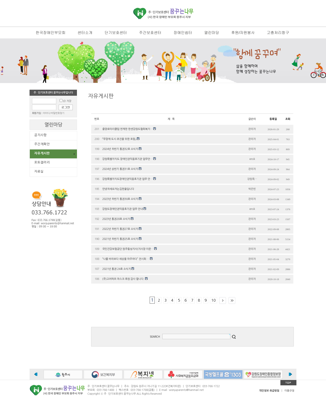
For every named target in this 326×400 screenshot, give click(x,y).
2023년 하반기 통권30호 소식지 (120, 199)
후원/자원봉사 (243, 33)
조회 (287, 119)
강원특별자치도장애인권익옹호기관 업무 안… (127, 179)
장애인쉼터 (182, 33)
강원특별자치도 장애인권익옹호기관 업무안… (127, 159)
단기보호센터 (116, 33)
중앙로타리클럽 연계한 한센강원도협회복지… (127, 129)
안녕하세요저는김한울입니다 (118, 189)
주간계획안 (42, 144)
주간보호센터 (150, 33)
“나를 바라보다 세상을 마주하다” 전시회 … (125, 259)
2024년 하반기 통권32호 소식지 (120, 149)
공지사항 (40, 135)
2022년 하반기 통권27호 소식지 (120, 229)
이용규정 (289, 390)
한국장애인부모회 (50, 33)
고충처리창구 (278, 33)
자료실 (39, 171)
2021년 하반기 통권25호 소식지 (120, 239)
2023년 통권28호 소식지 (116, 219)
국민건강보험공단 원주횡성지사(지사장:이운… (127, 249)
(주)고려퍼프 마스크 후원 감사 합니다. (123, 279)
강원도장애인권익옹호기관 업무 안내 (122, 209)
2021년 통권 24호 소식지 (116, 269)
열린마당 (211, 33)
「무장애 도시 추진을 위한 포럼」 (119, 139)
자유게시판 (42, 153)
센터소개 (85, 33)
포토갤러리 (42, 162)
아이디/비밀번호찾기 (53, 113)
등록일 (273, 119)
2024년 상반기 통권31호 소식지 (120, 169)
